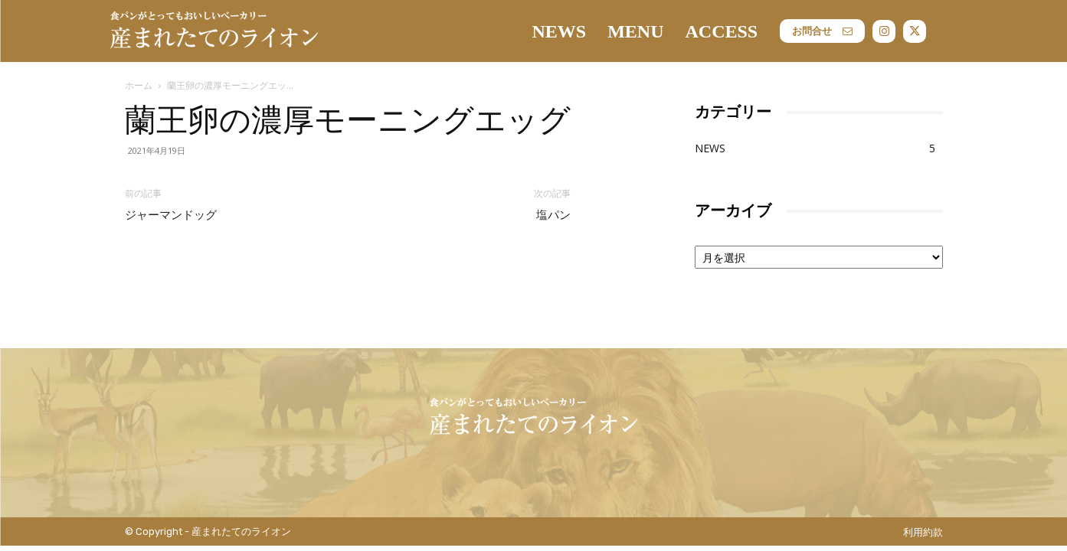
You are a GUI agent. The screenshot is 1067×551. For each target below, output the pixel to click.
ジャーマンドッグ (171, 215)
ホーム (138, 85)
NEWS (710, 148)
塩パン (553, 215)
